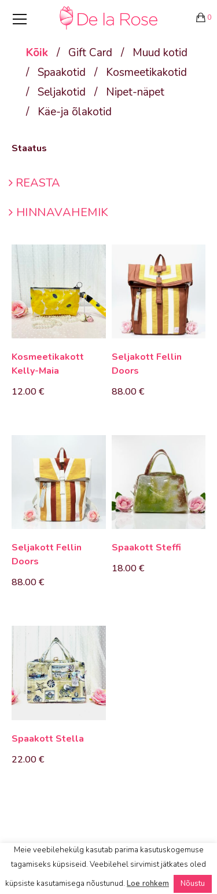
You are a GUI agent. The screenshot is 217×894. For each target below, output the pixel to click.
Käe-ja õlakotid (75, 111)
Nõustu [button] (193, 883)
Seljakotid (62, 92)
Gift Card (90, 52)
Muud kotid (160, 52)
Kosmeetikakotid (146, 72)
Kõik (37, 52)
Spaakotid (62, 72)
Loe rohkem (148, 883)
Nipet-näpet (135, 92)
